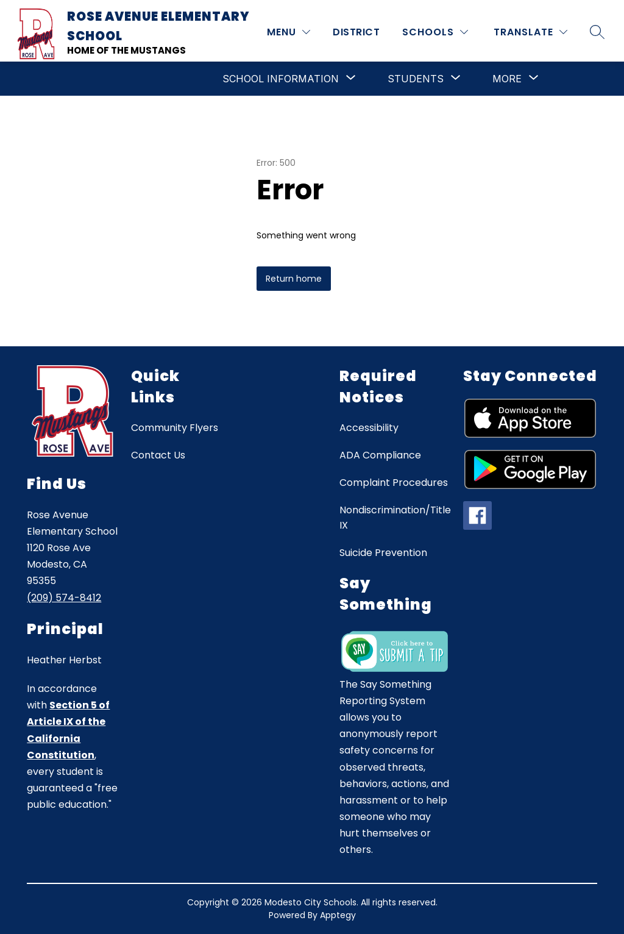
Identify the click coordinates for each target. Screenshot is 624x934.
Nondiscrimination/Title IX (395, 517)
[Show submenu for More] (507, 78)
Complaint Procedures (393, 483)
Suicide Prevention (383, 553)
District (356, 32)
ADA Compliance (380, 455)
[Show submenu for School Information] (280, 78)
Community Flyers (174, 428)
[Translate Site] (530, 32)
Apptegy (338, 915)
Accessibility (369, 428)
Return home (294, 279)
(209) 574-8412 (64, 598)
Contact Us (158, 455)
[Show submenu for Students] (416, 78)
